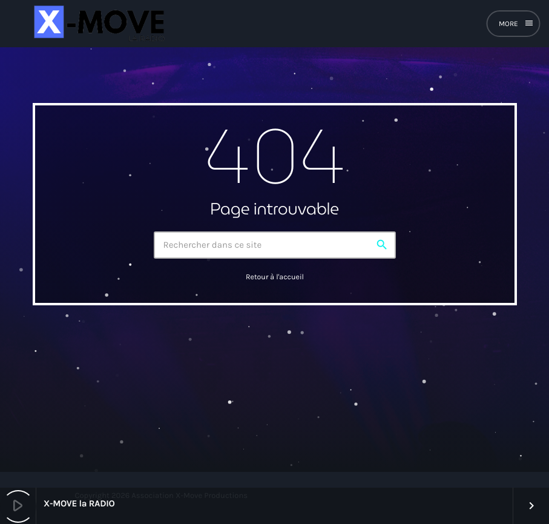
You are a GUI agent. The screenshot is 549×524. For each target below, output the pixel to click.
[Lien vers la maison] (97, 23)
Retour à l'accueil (275, 277)
